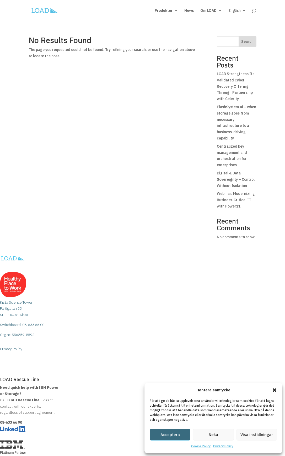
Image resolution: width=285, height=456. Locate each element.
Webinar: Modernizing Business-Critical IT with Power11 (236, 200)
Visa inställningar (256, 434)
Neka (213, 434)
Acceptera (170, 434)
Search (247, 41)
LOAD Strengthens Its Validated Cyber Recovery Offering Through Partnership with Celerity (235, 86)
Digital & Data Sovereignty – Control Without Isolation (236, 179)
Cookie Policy (201, 446)
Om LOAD (208, 11)
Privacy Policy (223, 446)
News (189, 11)
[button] (274, 390)
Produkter (164, 11)
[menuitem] (237, 15)
